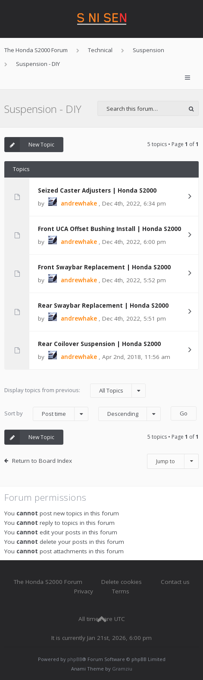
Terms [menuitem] (120, 591)
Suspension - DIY (42, 109)
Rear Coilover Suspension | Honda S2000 (99, 344)
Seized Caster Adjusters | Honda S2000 (97, 190)
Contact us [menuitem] (175, 582)
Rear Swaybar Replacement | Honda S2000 (103, 305)
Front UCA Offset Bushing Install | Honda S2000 (109, 229)
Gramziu (122, 668)
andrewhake (79, 203)
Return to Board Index (42, 461)
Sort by (46, 414)
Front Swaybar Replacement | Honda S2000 (104, 267)
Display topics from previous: (75, 391)
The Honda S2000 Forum (48, 582)
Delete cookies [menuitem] (121, 582)
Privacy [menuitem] (83, 591)
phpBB (74, 659)
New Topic (29, 144)
